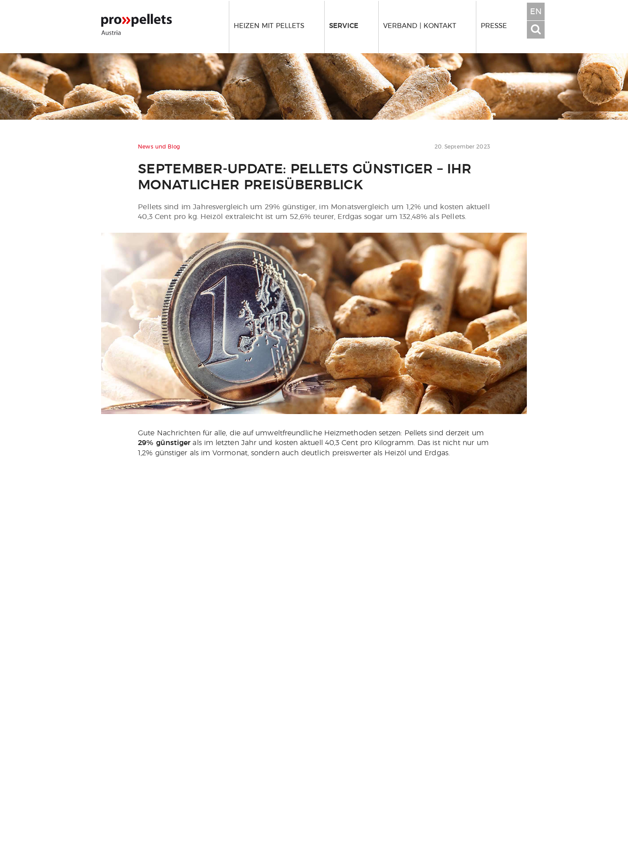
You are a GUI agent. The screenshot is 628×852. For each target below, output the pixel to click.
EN (536, 12)
